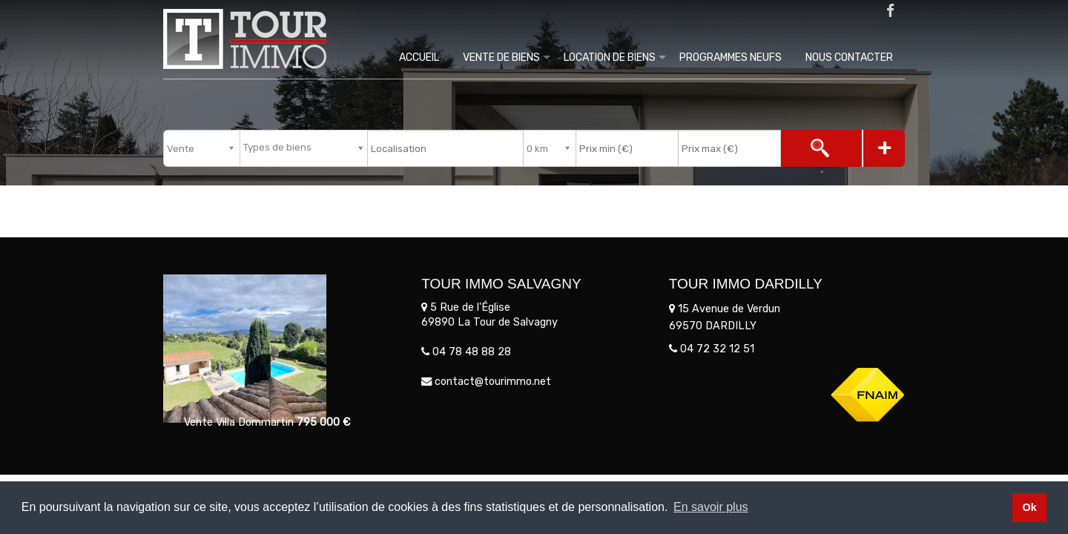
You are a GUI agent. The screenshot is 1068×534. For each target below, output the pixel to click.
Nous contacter (849, 57)
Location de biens (610, 57)
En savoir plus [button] (710, 507)
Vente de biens (501, 57)
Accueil (419, 57)
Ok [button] (1029, 507)
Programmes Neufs (730, 57)
